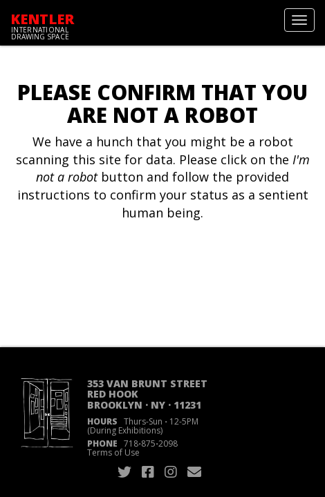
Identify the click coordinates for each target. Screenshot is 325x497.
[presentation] (126, 266)
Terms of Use (113, 452)
